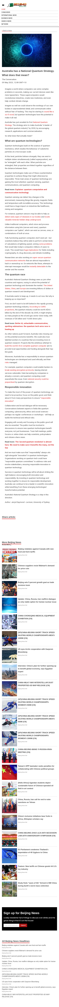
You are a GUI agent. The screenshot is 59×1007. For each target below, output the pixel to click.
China (13, 288)
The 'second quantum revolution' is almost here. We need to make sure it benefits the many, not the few (29, 445)
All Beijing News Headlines (16, 941)
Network (4, 24)
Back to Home (7, 31)
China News (5, 12)
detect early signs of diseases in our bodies (23, 217)
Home (3, 9)
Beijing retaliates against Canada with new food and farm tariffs (24, 945)
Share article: (9, 517)
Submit (23, 925)
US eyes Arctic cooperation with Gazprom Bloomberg (20, 981)
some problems (45, 244)
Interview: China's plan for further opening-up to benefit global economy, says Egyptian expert (37, 669)
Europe (23, 288)
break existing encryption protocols (19, 370)
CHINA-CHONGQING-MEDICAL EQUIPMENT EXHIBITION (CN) (25, 969)
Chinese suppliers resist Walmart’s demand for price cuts (22, 950)
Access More (6, 544)
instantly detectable (38, 266)
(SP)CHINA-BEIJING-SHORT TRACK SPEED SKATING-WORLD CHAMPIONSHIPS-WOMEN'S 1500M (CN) (36, 735)
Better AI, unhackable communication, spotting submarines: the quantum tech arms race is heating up (27, 326)
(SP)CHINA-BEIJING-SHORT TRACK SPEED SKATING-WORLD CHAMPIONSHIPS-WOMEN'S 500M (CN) (36, 702)
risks (7, 362)
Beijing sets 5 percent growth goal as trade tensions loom (22, 956)
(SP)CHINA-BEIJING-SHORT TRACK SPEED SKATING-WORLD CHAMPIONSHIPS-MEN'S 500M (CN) (36, 719)
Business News (6, 18)
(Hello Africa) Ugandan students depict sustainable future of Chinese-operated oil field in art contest (35, 785)
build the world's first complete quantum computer (25, 346)
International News (9, 15)
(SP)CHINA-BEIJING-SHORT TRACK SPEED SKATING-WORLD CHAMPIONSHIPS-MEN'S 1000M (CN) (36, 635)
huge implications (31, 250)
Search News (6, 21)
